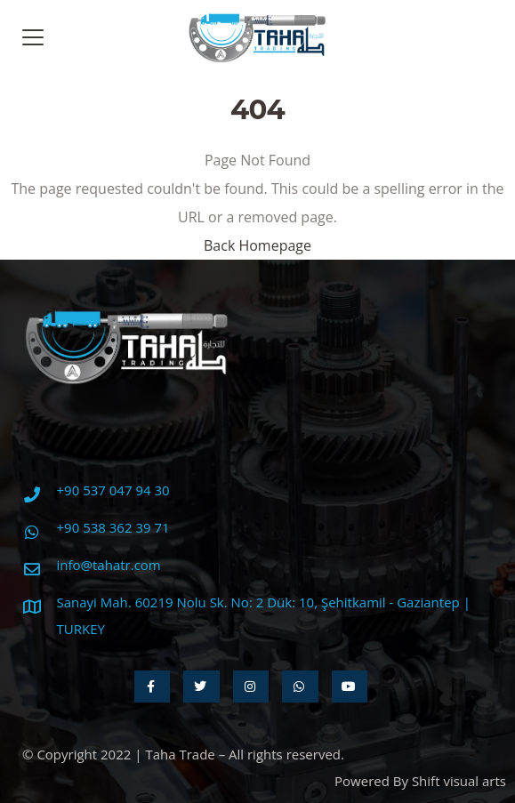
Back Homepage (257, 245)
